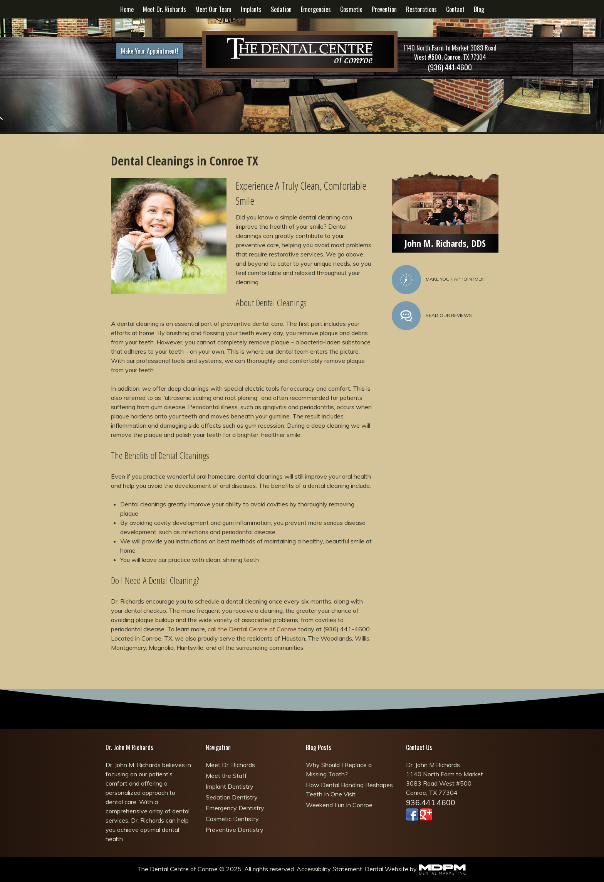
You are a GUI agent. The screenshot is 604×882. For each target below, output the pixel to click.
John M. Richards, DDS (445, 243)
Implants (251, 9)
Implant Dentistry (229, 786)
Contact (455, 9)
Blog (479, 9)
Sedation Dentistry (232, 797)
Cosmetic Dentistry (232, 819)
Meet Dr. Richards (164, 9)
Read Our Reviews (432, 316)
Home (127, 9)
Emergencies (316, 9)
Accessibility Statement (329, 869)
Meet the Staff (226, 775)
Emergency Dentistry (235, 808)
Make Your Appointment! (149, 51)
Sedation (281, 9)
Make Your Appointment (439, 279)
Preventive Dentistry (234, 829)
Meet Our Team (213, 9)
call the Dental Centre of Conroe (252, 629)
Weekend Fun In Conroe (339, 805)
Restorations (421, 9)
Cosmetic (351, 9)
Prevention (384, 9)
